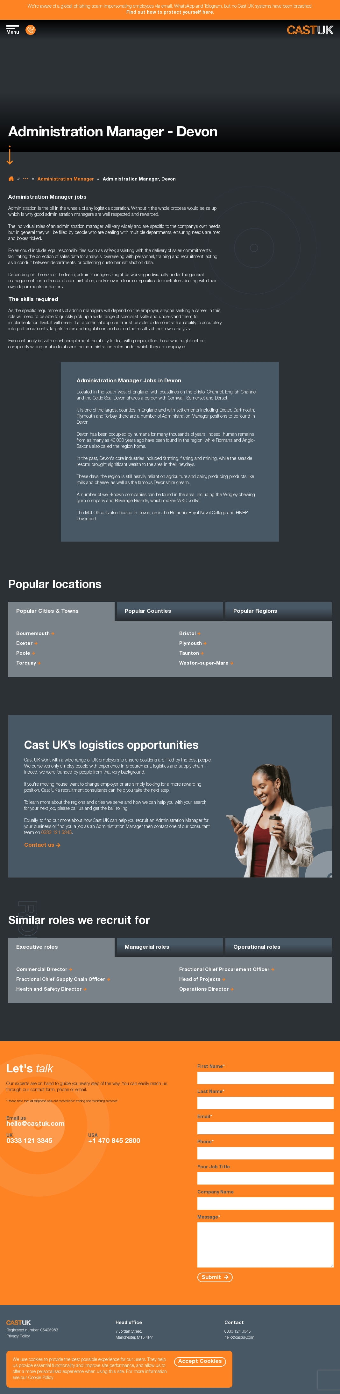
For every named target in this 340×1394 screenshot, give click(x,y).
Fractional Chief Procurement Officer (224, 969)
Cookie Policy (40, 1378)
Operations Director (204, 989)
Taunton (189, 653)
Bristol (187, 634)
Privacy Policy (18, 1336)
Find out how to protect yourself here (169, 12)
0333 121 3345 (56, 833)
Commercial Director (41, 969)
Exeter (24, 643)
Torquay (26, 663)
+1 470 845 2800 (114, 1141)
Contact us (39, 845)
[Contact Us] (30, 30)
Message (265, 1241)
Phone (265, 1149)
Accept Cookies (200, 1361)
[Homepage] (310, 30)
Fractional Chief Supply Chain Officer (60, 979)
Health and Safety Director (49, 989)
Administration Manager (66, 179)
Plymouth (190, 643)
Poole (23, 653)
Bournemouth (33, 634)
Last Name (265, 1099)
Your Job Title (265, 1175)
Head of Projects (200, 979)
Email (265, 1124)
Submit (212, 1277)
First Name (265, 1074)
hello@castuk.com (35, 1124)
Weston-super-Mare (204, 663)
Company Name (265, 1200)
